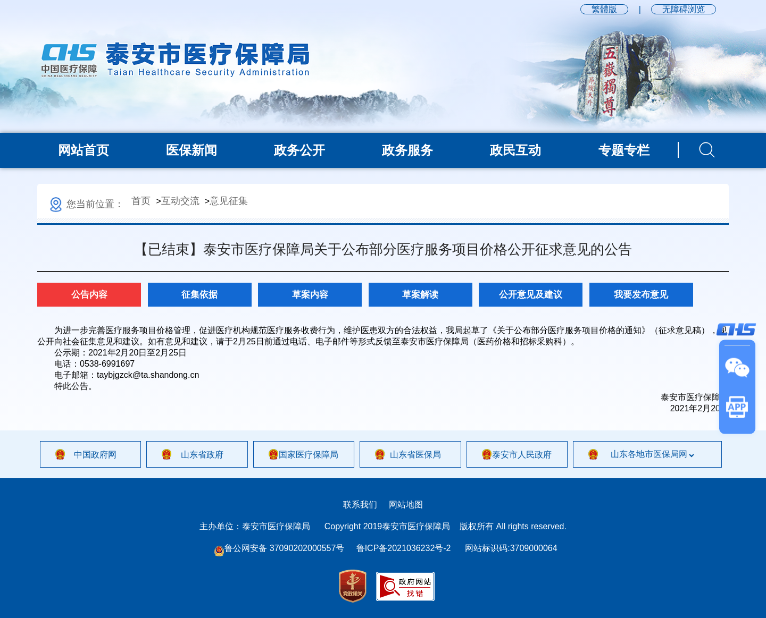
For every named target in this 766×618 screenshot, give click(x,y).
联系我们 (360, 504)
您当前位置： (86, 204)
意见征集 (229, 201)
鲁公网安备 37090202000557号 (279, 549)
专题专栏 (624, 150)
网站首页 (83, 150)
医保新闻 (191, 150)
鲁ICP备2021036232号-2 (403, 548)
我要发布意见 (641, 295)
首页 (141, 201)
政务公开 (299, 150)
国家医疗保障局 (308, 454)
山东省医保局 (415, 454)
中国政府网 (95, 454)
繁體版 (604, 9)
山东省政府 (202, 454)
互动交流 (180, 201)
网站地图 (406, 504)
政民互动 (515, 150)
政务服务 (407, 150)
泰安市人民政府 (522, 454)
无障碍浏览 (683, 9)
